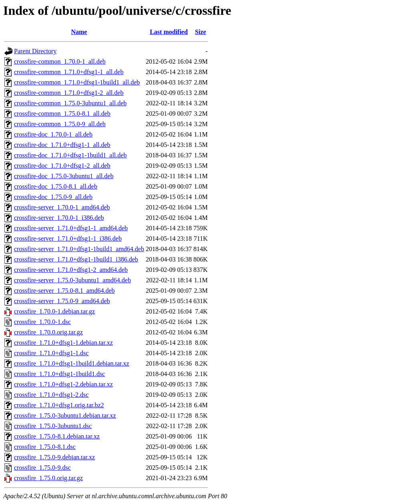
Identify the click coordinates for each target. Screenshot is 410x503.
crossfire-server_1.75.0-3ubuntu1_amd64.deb (72, 280)
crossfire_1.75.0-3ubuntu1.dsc (53, 426)
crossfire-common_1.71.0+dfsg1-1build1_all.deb (77, 82)
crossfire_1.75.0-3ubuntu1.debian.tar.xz (65, 415)
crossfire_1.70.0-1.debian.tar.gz (54, 311)
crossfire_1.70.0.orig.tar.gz (48, 332)
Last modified (169, 31)
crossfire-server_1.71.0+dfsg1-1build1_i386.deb (76, 259)
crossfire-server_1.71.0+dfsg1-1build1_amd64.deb (79, 248)
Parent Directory (35, 51)
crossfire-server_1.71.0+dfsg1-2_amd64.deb (71, 269)
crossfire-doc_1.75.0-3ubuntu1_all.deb (63, 176)
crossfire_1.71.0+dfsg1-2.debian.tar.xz (63, 384)
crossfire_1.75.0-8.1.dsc (45, 446)
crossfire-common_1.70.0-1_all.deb (60, 61)
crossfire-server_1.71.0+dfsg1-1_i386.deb (68, 238)
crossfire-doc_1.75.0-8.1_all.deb (55, 186)
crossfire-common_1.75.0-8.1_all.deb (62, 113)
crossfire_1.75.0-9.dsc (42, 467)
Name (79, 31)
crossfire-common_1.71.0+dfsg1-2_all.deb (68, 92)
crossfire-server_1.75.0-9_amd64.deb (62, 301)
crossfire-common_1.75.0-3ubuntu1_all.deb (70, 103)
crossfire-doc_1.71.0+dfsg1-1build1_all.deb (70, 155)
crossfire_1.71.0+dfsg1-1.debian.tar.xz (63, 342)
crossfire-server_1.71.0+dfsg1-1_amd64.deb (71, 228)
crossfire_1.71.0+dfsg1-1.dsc (51, 353)
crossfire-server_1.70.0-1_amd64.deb (62, 207)
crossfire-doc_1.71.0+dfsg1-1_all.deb (62, 144)
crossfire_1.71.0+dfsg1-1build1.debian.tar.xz (71, 363)
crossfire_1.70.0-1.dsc (42, 321)
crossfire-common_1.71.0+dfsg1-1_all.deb (68, 71)
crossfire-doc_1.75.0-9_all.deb (53, 196)
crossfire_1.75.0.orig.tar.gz (48, 478)
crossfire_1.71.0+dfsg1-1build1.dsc (59, 373)
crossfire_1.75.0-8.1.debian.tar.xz (57, 436)
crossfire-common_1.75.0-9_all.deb (60, 124)
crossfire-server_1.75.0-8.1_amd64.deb (64, 290)
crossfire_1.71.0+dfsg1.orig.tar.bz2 (59, 405)
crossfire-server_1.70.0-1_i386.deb (59, 217)
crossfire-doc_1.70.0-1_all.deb (53, 134)
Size (200, 31)
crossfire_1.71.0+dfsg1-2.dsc (51, 394)
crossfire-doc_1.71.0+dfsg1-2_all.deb (62, 165)
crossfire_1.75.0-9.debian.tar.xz (54, 457)
